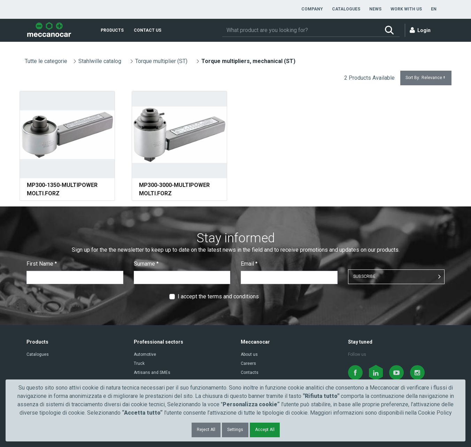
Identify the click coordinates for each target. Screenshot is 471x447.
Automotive (145, 354)
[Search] (300, 30)
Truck (139, 363)
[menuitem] (312, 9)
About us (249, 354)
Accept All (265, 429)
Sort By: (426, 77)
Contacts (249, 372)
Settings (235, 429)
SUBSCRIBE (364, 276)
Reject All (206, 429)
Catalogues (37, 354)
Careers (248, 363)
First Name (41, 263)
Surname (146, 263)
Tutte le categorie (46, 61)
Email (249, 263)
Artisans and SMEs (152, 372)
